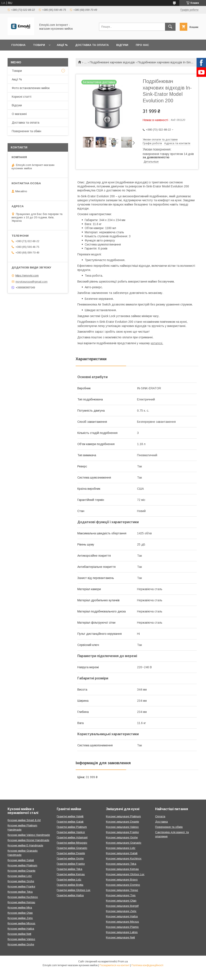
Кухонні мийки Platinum (22, 865)
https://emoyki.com (27, 275)
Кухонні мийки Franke (21, 886)
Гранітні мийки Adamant (72, 837)
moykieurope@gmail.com (32, 281)
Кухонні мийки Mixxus (21, 923)
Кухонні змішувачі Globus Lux (125, 874)
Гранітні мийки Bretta (70, 884)
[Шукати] (170, 27)
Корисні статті (21, 96)
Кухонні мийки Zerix (20, 918)
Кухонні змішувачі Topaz (122, 890)
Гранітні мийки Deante (71, 853)
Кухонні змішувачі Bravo (122, 879)
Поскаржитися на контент (114, 965)
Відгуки (122, 45)
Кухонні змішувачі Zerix (121, 911)
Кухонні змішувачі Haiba (122, 916)
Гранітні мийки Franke (71, 863)
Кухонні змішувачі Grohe (122, 837)
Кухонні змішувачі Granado (123, 842)
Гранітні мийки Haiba (70, 895)
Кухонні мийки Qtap (20, 912)
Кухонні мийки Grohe (21, 881)
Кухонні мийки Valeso (21, 939)
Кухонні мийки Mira (20, 907)
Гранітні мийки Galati (70, 821)
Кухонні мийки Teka (20, 891)
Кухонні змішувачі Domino (123, 884)
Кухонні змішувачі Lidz (120, 848)
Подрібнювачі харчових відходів (112, 62)
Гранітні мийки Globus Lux (73, 890)
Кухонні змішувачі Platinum (123, 816)
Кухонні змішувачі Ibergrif (122, 905)
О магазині (19, 114)
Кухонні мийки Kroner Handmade (28, 840)
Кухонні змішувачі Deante (122, 821)
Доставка (161, 821)
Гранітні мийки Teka (69, 869)
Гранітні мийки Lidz (69, 879)
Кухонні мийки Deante (21, 870)
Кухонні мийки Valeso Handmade (29, 834)
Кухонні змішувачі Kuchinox (123, 858)
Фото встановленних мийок (31, 88)
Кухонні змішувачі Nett (120, 937)
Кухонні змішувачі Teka (121, 863)
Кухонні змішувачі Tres (121, 895)
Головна (18, 45)
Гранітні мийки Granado (72, 848)
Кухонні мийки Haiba (21, 928)
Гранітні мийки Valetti (70, 816)
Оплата (160, 816)
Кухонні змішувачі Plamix (122, 926)
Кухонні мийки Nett (19, 933)
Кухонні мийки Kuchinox (23, 897)
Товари (39, 45)
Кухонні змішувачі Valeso (122, 826)
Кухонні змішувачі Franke (122, 832)
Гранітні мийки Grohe (70, 858)
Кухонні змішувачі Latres (122, 932)
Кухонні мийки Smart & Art (24, 820)
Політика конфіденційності (147, 965)
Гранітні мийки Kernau (71, 874)
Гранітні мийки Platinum (72, 826)
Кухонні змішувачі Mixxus (122, 921)
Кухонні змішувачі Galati (121, 853)
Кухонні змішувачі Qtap (121, 900)
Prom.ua (123, 961)
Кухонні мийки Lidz (20, 876)
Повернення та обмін (26, 131)
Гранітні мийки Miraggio (72, 842)
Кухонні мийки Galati (21, 860)
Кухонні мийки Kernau (21, 902)
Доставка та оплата (92, 45)
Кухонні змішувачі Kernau (122, 869)
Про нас (142, 45)
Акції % (62, 45)
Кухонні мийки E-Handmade (25, 845)
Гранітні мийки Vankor (71, 832)
